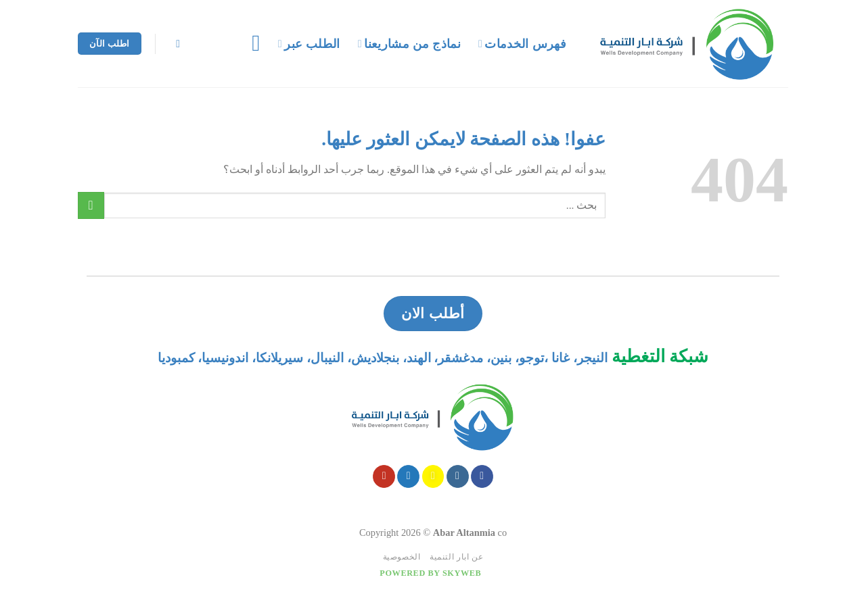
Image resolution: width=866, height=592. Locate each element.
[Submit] (91, 205)
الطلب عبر (309, 44)
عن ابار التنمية (456, 557)
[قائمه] (248, 43)
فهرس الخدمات (522, 44)
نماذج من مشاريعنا (409, 44)
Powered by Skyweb (430, 573)
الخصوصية (402, 557)
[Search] (175, 43)
